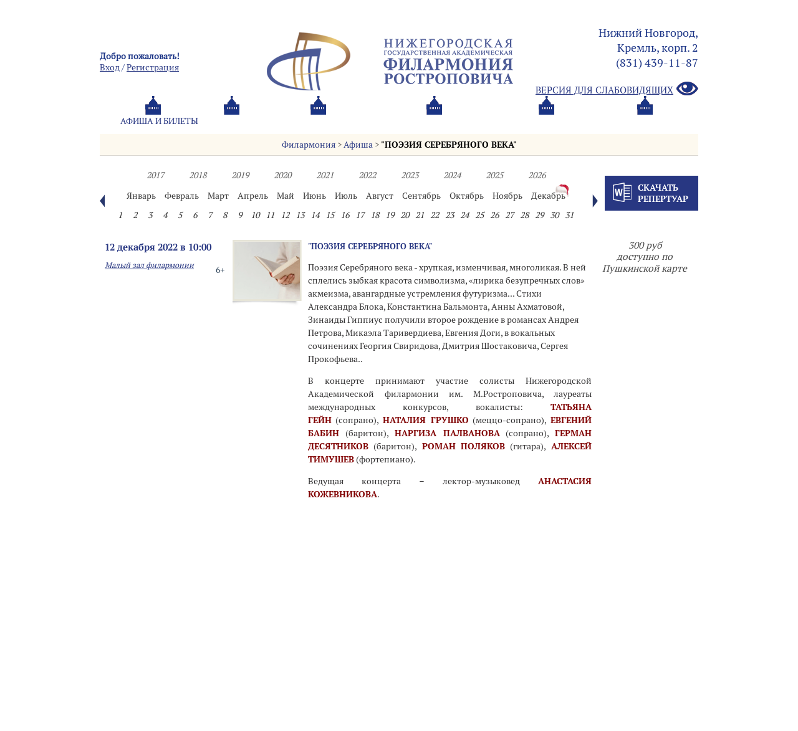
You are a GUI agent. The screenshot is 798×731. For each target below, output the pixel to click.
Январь (141, 195)
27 (509, 215)
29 (539, 215)
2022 (367, 175)
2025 (494, 175)
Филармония (308, 144)
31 (569, 215)
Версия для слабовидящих (617, 89)
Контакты (556, 121)
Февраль (182, 195)
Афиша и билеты (159, 121)
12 (285, 215)
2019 (240, 175)
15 (329, 215)
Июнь (314, 195)
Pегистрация (153, 67)
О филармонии (367, 121)
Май (285, 195)
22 (434, 215)
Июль (346, 195)
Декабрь (548, 195)
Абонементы (265, 121)
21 (419, 215)
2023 (409, 175)
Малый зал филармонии (149, 265)
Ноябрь (507, 195)
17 (359, 215)
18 (374, 215)
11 (270, 215)
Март (218, 195)
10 (255, 215)
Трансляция (646, 121)
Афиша (358, 144)
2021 (325, 175)
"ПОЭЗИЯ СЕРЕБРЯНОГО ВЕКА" (449, 144)
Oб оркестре (468, 121)
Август (379, 195)
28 (524, 215)
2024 (452, 175)
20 (404, 215)
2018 (197, 175)
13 (300, 215)
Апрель (253, 195)
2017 (155, 175)
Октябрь (466, 195)
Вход (110, 67)
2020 (282, 175)
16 (344, 215)
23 (449, 215)
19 (389, 215)
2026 (537, 175)
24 (464, 215)
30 (554, 215)
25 (479, 215)
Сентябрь (421, 195)
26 (494, 215)
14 (314, 215)
